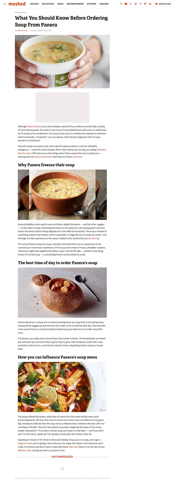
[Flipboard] (145, 4)
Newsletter (163, 4)
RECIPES (34, 4)
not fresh (77, 156)
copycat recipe (25, 443)
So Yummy (93, 238)
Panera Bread (33, 126)
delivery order (24, 450)
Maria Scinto (22, 30)
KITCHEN (91, 4)
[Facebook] (121, 4)
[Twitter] (130, 4)
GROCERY (104, 4)
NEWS (60, 4)
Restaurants (20, 12)
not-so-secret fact (43, 156)
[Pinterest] (140, 4)
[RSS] (150, 4)
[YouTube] (125, 4)
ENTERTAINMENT (75, 4)
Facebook (105, 86)
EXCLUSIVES (48, 4)
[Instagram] (135, 4)
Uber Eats (74, 446)
